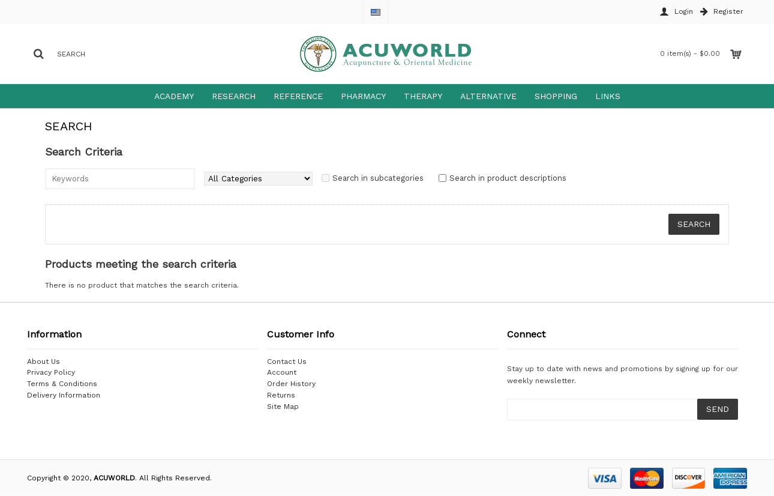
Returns (281, 395)
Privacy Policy (51, 372)
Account (281, 372)
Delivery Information (63, 395)
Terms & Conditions (62, 384)
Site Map (283, 406)
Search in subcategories (378, 178)
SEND (717, 409)
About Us (43, 361)
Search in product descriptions (507, 178)
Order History (291, 384)
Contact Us (287, 361)
